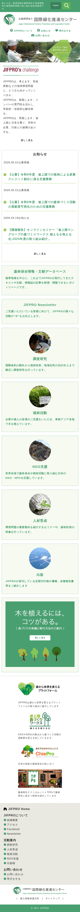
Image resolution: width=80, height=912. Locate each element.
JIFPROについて (23, 31)
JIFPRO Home (19, 809)
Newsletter (14, 833)
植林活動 (12, 854)
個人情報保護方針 (29, 898)
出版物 (11, 863)
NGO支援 (13, 858)
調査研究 (12, 844)
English (56, 5)
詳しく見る (27, 140)
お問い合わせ (42, 35)
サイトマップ (52, 898)
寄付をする (65, 31)
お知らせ (45, 31)
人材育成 (12, 849)
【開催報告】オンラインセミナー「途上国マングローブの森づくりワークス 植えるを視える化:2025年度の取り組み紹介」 (41, 234)
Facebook (13, 829)
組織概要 (12, 820)
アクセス (12, 824)
